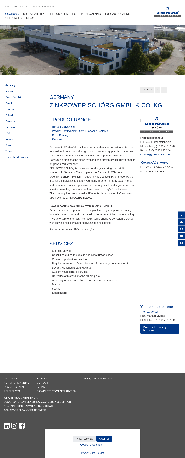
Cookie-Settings (91, 444)
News (30, 18)
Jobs (28, 6)
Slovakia (9, 103)
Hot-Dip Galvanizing (63, 126)
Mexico (9, 139)
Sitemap (42, 378)
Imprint (41, 387)
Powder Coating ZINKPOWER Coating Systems (80, 131)
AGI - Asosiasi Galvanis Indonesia (25, 410)
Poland (9, 115)
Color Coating (60, 135)
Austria (9, 91)
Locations (11, 14)
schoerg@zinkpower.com (155, 154)
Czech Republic (13, 97)
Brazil (8, 145)
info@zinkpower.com (97, 378)
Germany (10, 85)
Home (7, 6)
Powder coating (15, 387)
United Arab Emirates (16, 157)
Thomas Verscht (149, 311)
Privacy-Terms (88, 453)
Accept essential (84, 438)
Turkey (9, 151)
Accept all (104, 438)
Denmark (10, 121)
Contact (18, 6)
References (13, 18)
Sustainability (33, 14)
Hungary (9, 109)
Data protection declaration (56, 391)
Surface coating (117, 14)
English (47, 6)
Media (36, 6)
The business (58, 14)
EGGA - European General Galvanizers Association (37, 402)
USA (7, 133)
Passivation (59, 139)
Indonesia (10, 127)
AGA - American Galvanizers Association (30, 406)
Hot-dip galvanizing (86, 14)
